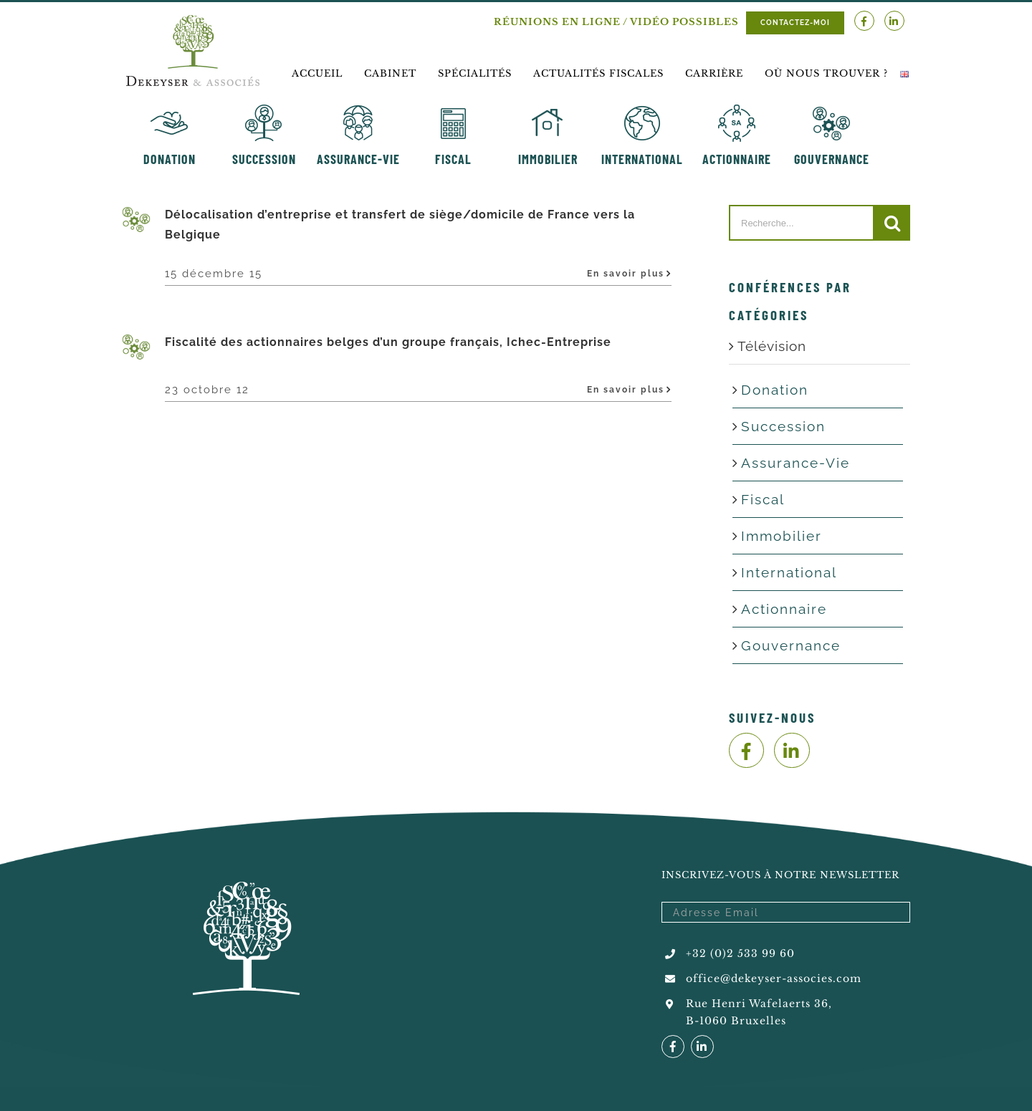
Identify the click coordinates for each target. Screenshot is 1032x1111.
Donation (774, 390)
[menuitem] (317, 73)
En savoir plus (625, 274)
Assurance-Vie (795, 463)
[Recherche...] (801, 223)
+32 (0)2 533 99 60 (740, 953)
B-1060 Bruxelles (736, 1020)
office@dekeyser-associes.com (773, 978)
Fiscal (763, 499)
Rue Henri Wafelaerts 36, (759, 1003)
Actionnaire (784, 609)
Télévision (771, 346)
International (789, 572)
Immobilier (781, 536)
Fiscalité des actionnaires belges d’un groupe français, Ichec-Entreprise (388, 342)
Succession (783, 426)
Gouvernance (791, 645)
